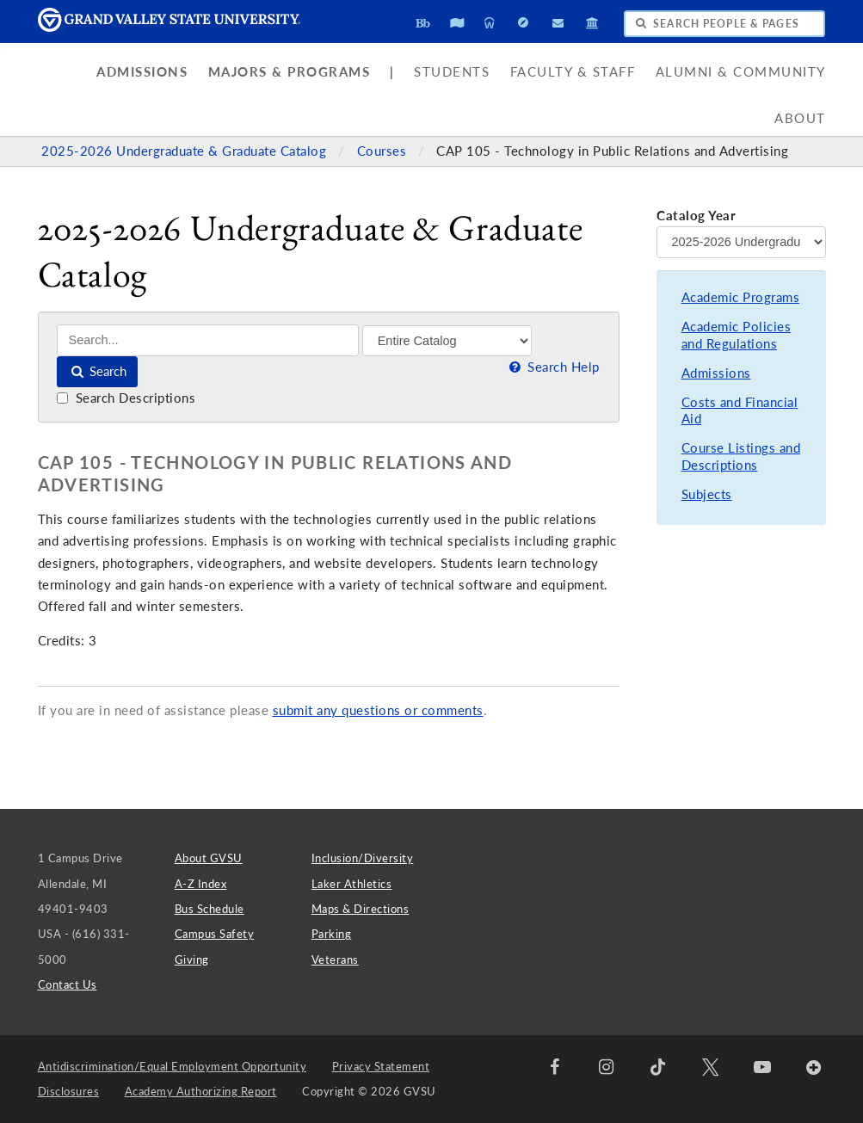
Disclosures (69, 1091)
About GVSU (209, 858)
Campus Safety (215, 934)
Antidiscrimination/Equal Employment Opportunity (172, 1066)
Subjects (706, 494)
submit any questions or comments (378, 710)
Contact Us (67, 984)
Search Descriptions (126, 398)
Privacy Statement (381, 1066)
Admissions (142, 72)
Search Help (553, 367)
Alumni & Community (741, 72)
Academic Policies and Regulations (736, 335)
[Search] (208, 340)
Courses (383, 151)
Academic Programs (740, 297)
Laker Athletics (351, 884)
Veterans (335, 959)
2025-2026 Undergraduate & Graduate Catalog (185, 151)
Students (452, 72)
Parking (331, 934)
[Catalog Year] (740, 241)
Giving (192, 959)
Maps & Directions (360, 909)
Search (97, 371)
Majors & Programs (289, 72)
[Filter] (447, 340)
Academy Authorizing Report (201, 1091)
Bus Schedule (209, 909)
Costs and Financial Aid (739, 411)
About (800, 118)
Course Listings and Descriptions (741, 456)
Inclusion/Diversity (362, 858)
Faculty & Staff (573, 72)
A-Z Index (201, 884)
